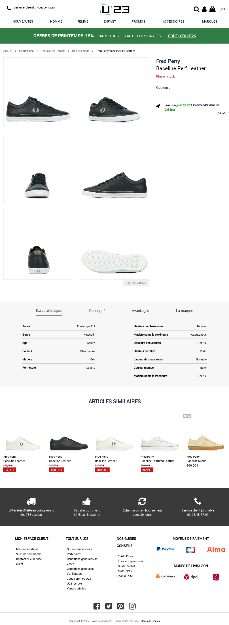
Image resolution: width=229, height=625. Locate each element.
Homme (56, 21)
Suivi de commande (28, 554)
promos (138, 21)
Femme (83, 21)
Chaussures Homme (53, 51)
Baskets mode (80, 51)
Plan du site (125, 576)
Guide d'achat (126, 566)
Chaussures (26, 51)
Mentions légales (150, 621)
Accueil (7, 51)
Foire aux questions (130, 561)
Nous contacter (46, 7)
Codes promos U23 (79, 579)
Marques (209, 21)
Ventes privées (76, 588)
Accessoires (173, 21)
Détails (221, 113)
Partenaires (74, 554)
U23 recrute (74, 583)
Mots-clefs (125, 571)
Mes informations (27, 549)
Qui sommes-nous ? (79, 549)
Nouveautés (23, 21)
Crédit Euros (126, 556)
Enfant (110, 21)
